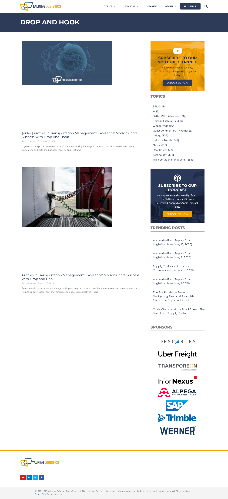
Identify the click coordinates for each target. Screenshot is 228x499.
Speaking (151, 6)
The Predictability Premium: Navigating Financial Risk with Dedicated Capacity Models (173, 296)
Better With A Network (167, 116)
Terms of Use (41, 494)
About (170, 6)
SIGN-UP (192, 6)
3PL (155, 106)
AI (154, 111)
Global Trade (160, 126)
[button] (206, 6)
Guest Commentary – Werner (170, 130)
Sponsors (130, 6)
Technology (160, 155)
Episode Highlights (164, 121)
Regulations (160, 150)
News (156, 145)
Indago (157, 135)
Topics (109, 6)
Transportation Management (170, 159)
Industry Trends (162, 140)
